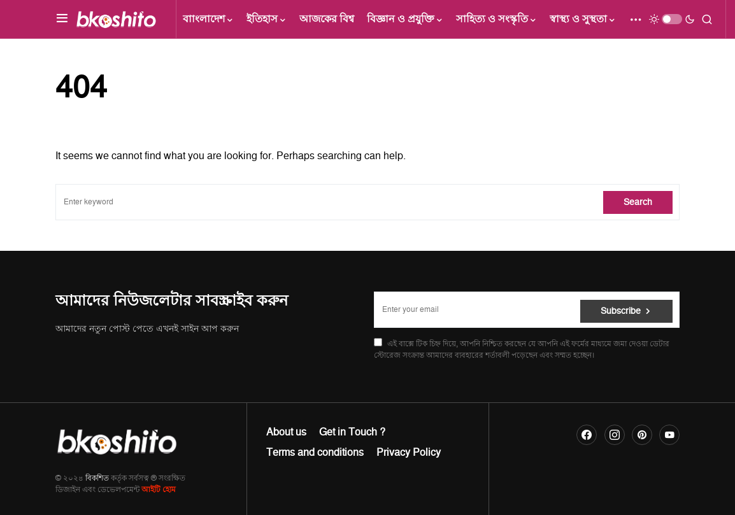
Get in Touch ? (352, 432)
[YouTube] (669, 435)
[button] (62, 19)
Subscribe (621, 310)
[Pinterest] (642, 435)
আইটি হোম (158, 489)
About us (286, 432)
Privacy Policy (408, 453)
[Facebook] (586, 435)
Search (638, 202)
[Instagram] (614, 435)
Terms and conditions (315, 453)
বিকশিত (97, 478)
